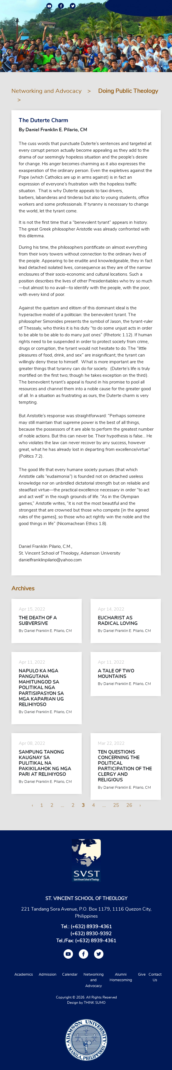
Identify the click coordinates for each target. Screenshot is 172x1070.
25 (116, 805)
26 (129, 805)
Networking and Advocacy (46, 91)
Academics (23, 975)
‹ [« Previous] (32, 805)
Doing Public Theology (128, 91)
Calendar (70, 975)
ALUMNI (114, 5)
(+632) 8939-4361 (91, 926)
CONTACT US (91, 5)
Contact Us (155, 977)
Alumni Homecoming (121, 977)
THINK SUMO (94, 1002)
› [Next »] (140, 805)
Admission (47, 975)
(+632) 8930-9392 (91, 933)
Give (142, 975)
